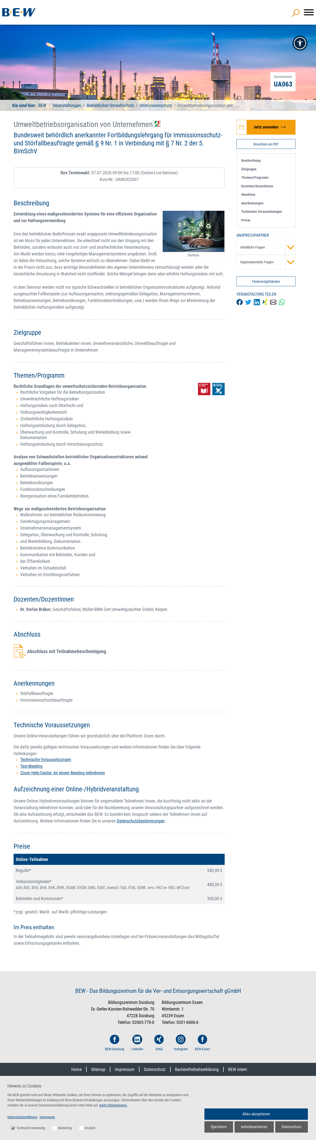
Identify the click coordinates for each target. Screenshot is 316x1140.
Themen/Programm (254, 177)
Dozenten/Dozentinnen (257, 186)
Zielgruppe (249, 169)
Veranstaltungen (67, 105)
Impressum (125, 1069)
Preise (245, 220)
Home (76, 1069)
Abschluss (248, 194)
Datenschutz (155, 1069)
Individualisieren (254, 1126)
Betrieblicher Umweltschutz (110, 105)
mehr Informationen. (113, 1105)
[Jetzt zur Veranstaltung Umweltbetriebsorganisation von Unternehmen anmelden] (266, 127)
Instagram (181, 1042)
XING (159, 1042)
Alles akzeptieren (256, 1114)
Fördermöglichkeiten (266, 282)
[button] (300, 43)
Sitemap (98, 1069)
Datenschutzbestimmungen (141, 820)
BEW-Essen (202, 1042)
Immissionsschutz (156, 105)
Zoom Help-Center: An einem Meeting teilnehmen (62, 772)
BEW (42, 105)
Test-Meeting (31, 766)
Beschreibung (250, 160)
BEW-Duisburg (114, 1042)
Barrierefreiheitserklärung (197, 1069)
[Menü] (309, 12)
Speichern (219, 1126)
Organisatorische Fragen (268, 262)
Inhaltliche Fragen (268, 247)
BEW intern (237, 1069)
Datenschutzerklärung (22, 1117)
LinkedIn (137, 1042)
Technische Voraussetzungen (45, 759)
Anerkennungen (252, 203)
